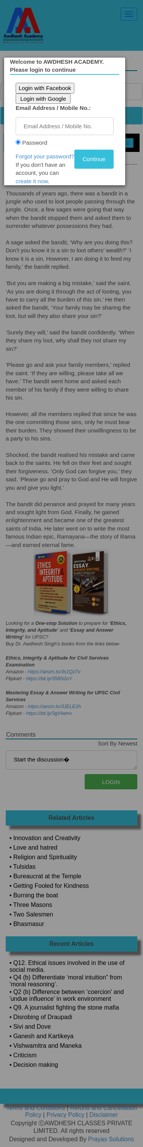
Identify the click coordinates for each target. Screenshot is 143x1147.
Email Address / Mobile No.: (56, 108)
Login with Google (46, 98)
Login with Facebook (48, 88)
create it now (35, 181)
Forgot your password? (48, 156)
